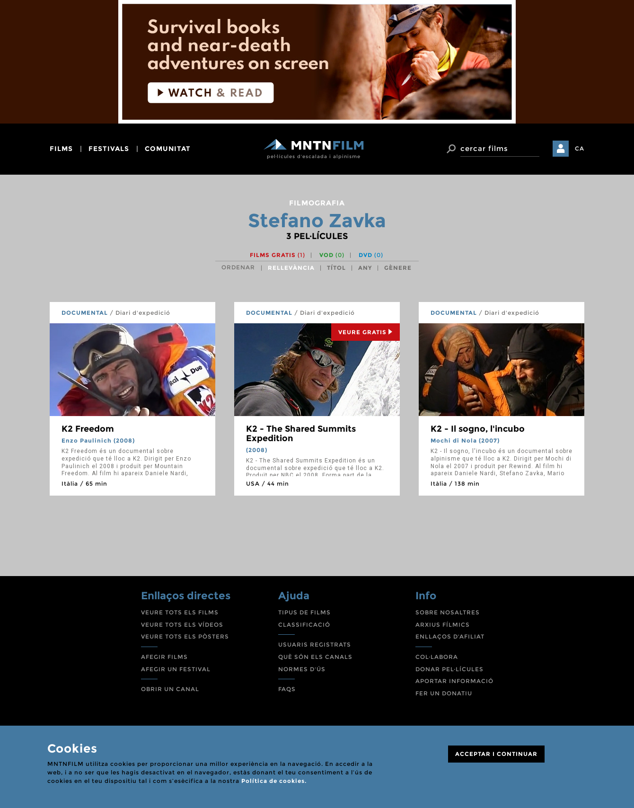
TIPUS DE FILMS (304, 612)
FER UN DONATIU (443, 693)
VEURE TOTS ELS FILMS (180, 612)
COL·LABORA (436, 656)
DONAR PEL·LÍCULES (449, 669)
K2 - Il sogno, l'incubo (478, 429)
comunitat (168, 148)
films (61, 148)
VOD (331, 254)
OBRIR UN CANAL (170, 689)
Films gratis (277, 254)
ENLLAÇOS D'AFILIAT (449, 636)
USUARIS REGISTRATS (314, 644)
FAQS (287, 689)
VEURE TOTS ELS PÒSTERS (185, 636)
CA (579, 148)
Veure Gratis (365, 332)
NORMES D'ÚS (302, 669)
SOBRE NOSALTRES (447, 612)
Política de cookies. (274, 780)
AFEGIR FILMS (164, 656)
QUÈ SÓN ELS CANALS (315, 656)
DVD (371, 254)
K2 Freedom (88, 429)
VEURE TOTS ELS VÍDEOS (182, 624)
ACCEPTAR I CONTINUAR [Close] (496, 753)
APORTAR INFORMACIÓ (454, 680)
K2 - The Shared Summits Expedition (301, 434)
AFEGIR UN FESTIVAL (176, 669)
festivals (108, 148)
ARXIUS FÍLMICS (442, 624)
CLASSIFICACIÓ (304, 624)
